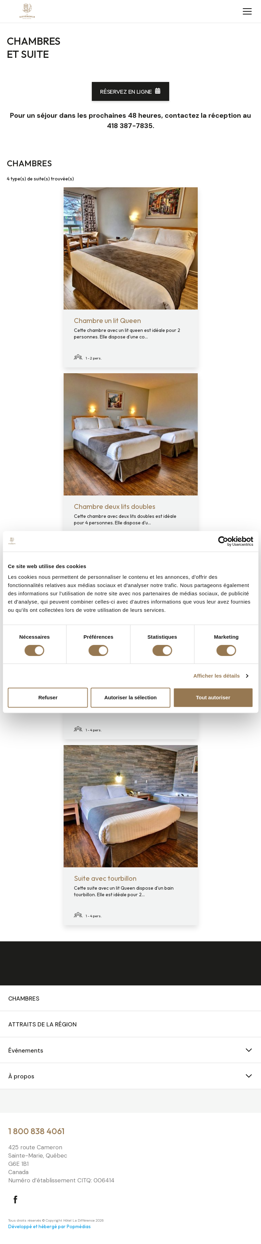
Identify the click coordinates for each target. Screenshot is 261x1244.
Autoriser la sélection (130, 697)
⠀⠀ (12, 1102)
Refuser (47, 697)
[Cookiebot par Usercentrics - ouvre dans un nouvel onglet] (223, 541)
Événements (25, 1050)
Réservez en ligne (126, 91)
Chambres (24, 998)
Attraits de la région (42, 1024)
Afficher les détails (216, 676)
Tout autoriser (213, 697)
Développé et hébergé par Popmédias (49, 1226)
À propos (21, 1076)
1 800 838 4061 (36, 1131)
